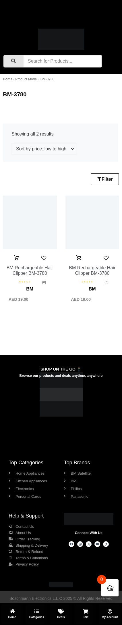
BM (29, 288)
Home (7, 79)
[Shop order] (44, 149)
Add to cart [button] (16, 257)
